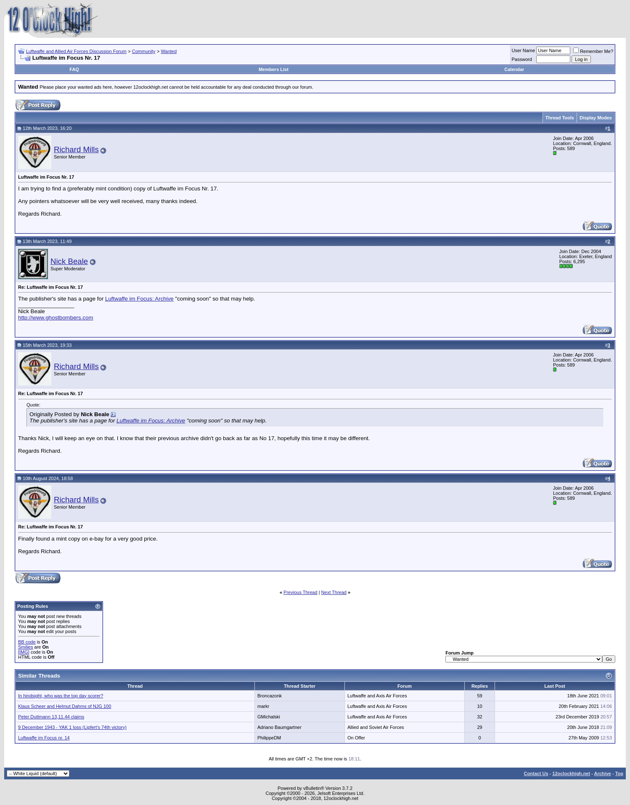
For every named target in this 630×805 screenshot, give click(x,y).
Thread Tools (559, 117)
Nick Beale (69, 261)
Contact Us (536, 773)
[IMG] (23, 652)
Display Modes (596, 117)
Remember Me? (593, 51)
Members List (274, 69)
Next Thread (334, 592)
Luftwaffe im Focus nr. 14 (44, 737)
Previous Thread (300, 592)
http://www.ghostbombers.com (55, 317)
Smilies (25, 646)
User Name (523, 50)
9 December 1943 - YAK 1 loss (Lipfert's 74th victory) (72, 727)
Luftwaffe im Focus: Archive (139, 299)
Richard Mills (76, 149)
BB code (27, 641)
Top (619, 773)
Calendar (514, 69)
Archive (602, 773)
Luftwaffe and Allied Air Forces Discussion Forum (76, 51)
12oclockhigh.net (571, 773)
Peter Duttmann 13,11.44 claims (51, 716)
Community (144, 51)
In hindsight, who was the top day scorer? (60, 695)
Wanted (169, 51)
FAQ (74, 69)
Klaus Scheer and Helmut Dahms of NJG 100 (64, 706)
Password (522, 59)
